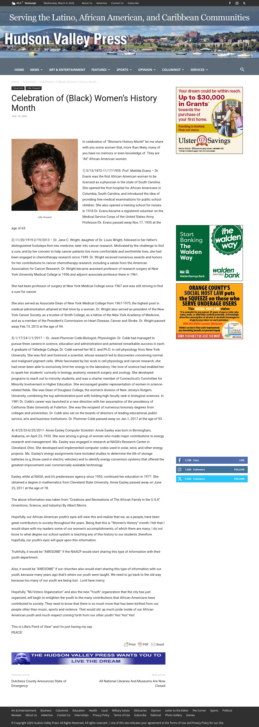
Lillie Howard (33, 88)
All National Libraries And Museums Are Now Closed (132, 683)
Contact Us (117, 3)
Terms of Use (122, 715)
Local (104, 710)
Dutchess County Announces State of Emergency (39, 683)
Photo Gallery (173, 715)
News (36, 70)
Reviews (16, 715)
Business (45, 710)
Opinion (147, 70)
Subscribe (133, 3)
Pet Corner (199, 710)
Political (227, 710)
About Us (87, 3)
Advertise (101, 3)
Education (78, 710)
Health (93, 710)
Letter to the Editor (176, 710)
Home (19, 70)
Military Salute (121, 710)
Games (190, 715)
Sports (124, 70)
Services (199, 70)
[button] (242, 70)
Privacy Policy (101, 715)
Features (100, 70)
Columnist (173, 70)
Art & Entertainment (67, 70)
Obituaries (140, 710)
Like (241, 460)
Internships (81, 715)
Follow (239, 469)
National (156, 715)
